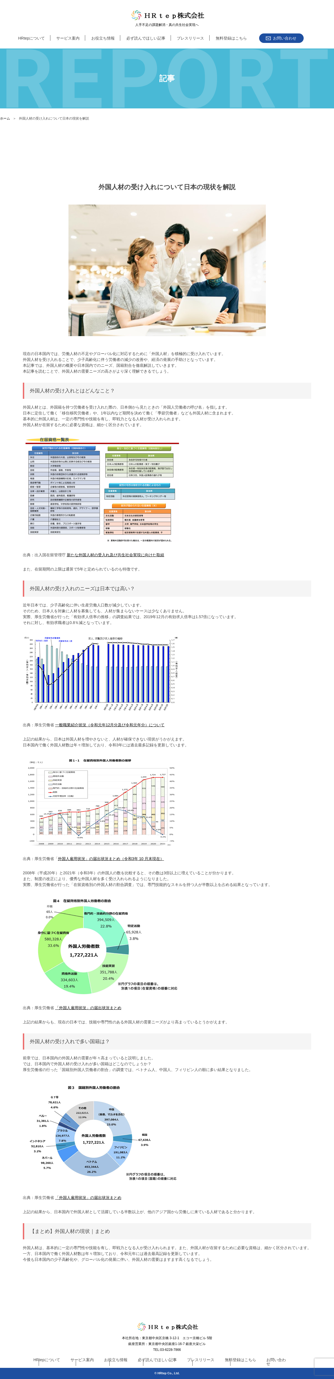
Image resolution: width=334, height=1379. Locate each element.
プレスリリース (190, 38)
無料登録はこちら (231, 38)
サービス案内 (68, 38)
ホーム (5, 118)
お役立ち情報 (103, 38)
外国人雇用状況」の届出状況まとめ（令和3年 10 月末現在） (111, 858)
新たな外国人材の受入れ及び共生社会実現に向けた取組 (115, 555)
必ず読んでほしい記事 (145, 38)
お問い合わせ (276, 1362)
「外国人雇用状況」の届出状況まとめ (88, 1008)
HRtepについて (31, 38)
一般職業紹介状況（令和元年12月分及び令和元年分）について (110, 725)
